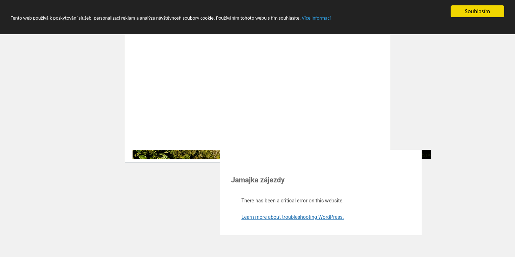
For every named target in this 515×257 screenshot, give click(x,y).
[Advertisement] (314, 161)
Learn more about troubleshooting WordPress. (292, 217)
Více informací (316, 18)
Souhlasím (477, 11)
